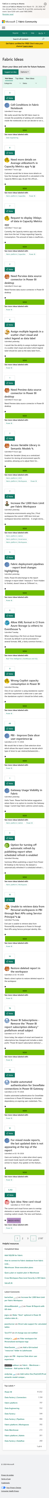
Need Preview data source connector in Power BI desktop (23, 393)
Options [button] (24, 72)
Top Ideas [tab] (19, 78)
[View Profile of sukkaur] (15, 1365)
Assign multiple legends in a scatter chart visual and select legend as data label (24, 334)
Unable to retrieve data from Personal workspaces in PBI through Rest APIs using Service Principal (24, 911)
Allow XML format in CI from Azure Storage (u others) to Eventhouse (24, 625)
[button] (10, 72)
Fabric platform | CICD (14, 478)
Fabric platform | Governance (16, 539)
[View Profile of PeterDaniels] (10, 1347)
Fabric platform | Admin (14, 536)
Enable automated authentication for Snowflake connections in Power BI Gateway (24, 1085)
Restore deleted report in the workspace (25, 969)
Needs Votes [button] (14, 1220)
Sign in (24, 33)
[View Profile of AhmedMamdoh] (11, 1306)
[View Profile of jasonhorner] (10, 1324)
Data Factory (10, 1413)
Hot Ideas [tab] (9, 78)
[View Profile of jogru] (7, 1315)
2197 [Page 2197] (40, 1238)
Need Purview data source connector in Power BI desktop (23, 279)
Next (44, 1446)
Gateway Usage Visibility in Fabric (26, 791)
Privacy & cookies (7, 1475)
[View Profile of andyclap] (8, 1374)
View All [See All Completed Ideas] (9, 1282)
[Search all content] (29, 39)
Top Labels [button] (9, 1385)
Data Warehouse (11, 1430)
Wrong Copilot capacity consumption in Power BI (25, 682)
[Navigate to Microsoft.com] (8, 21)
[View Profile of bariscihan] (9, 1297)
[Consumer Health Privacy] (24, 1491)
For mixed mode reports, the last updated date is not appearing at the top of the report (24, 1145)
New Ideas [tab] (30, 78)
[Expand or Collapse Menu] (3, 27)
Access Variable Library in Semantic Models (25, 446)
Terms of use (6, 1479)
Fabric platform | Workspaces (16, 481)
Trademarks (5, 1483)
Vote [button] (10, 98)
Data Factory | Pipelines (14, 1419)
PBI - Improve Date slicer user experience (25, 736)
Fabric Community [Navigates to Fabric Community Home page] (27, 21)
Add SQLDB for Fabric (14, 1255)
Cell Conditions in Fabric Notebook (25, 106)
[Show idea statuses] (29, 83)
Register (16, 33)
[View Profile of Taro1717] (8, 1333)
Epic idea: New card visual (26, 1201)
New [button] (25, 130)
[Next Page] (46, 1236)
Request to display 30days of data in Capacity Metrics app (23, 221)
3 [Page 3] (27, 1238)
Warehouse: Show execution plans (19, 1267)
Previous (34, 1446)
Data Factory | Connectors (15, 1397)
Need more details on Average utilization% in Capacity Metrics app (21, 163)
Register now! (8, 14)
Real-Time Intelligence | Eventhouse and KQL (22, 659)
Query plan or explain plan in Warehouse (22, 1272)
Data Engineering (12, 138)
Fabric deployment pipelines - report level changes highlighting (24, 567)
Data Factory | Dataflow (14, 1441)
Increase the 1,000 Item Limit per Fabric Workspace (27, 504)
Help (32, 33)
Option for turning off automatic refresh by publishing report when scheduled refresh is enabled (21, 850)
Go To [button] (41, 33)
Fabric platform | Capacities (16, 196)
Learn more (28, 46)
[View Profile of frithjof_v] (8, 1338)
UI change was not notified (26, 1333)
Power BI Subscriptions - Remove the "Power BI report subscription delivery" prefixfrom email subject (22, 1025)
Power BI (32, 196)
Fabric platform (11, 1403)
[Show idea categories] (12, 83)
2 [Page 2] (22, 1238)
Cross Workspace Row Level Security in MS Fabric (25, 1278)
